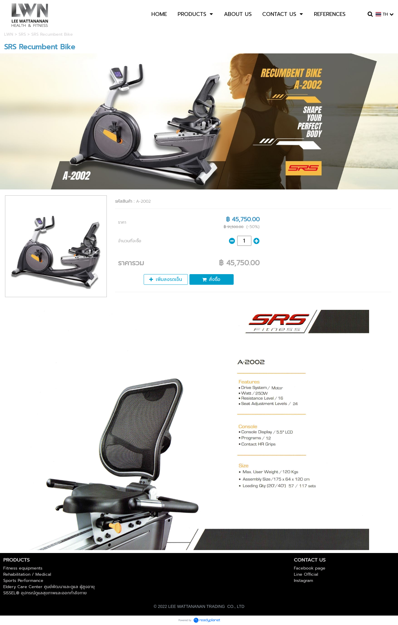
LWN (8, 34)
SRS (22, 34)
